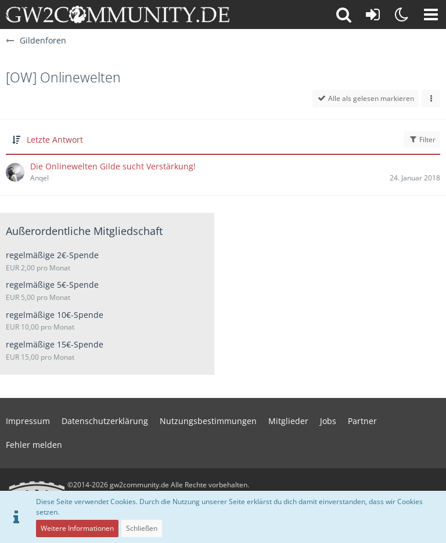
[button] (431, 14)
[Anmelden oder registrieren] (372, 14)
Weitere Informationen (77, 528)
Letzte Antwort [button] (55, 139)
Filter (422, 139)
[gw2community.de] (117, 14)
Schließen (141, 528)
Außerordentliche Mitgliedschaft (84, 231)
